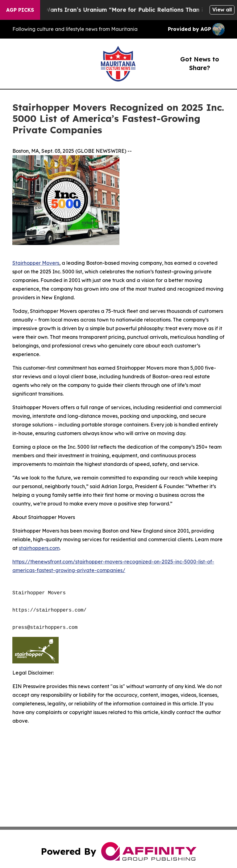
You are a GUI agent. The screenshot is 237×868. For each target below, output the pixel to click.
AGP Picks (20, 10)
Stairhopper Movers (35, 263)
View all (222, 9)
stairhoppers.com (39, 548)
